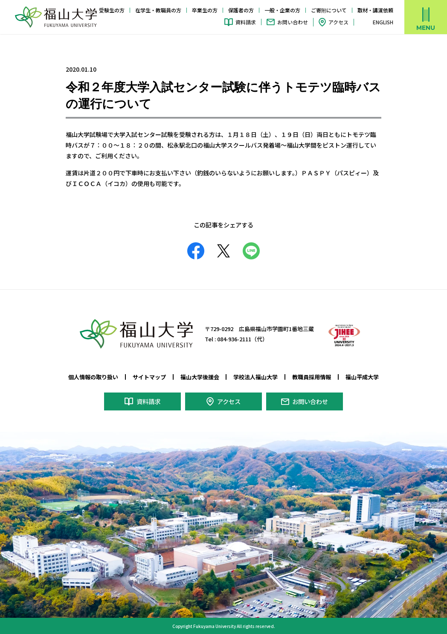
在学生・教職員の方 (158, 10)
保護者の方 (241, 10)
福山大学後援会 (199, 377)
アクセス (338, 22)
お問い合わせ (292, 22)
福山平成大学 (362, 377)
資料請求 (245, 22)
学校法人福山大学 (255, 377)
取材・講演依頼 (375, 10)
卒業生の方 (205, 10)
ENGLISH (383, 22)
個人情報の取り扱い (93, 377)
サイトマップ (149, 377)
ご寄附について (329, 10)
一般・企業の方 (282, 10)
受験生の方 (112, 10)
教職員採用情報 (311, 377)
